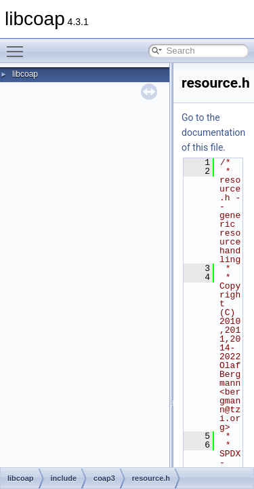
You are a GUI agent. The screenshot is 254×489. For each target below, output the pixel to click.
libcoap (25, 74)
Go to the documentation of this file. (213, 132)
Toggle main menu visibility (18, 45)
